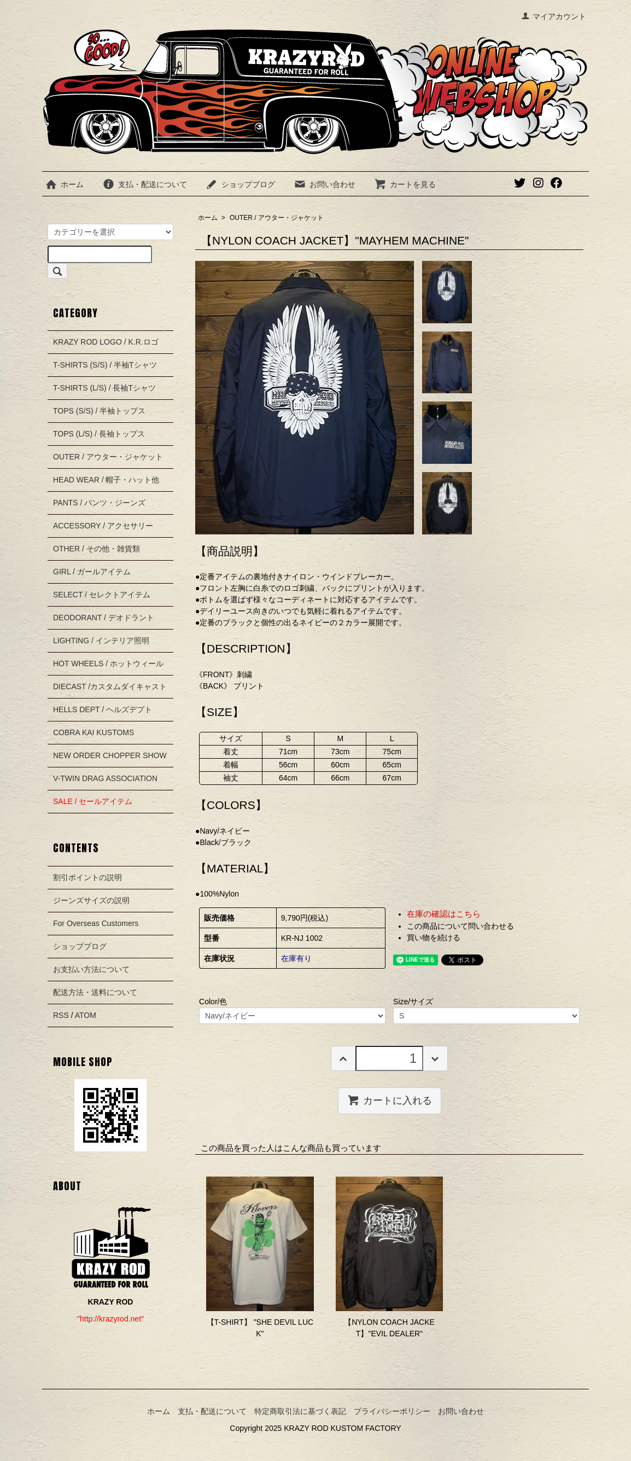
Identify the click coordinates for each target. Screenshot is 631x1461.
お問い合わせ (324, 184)
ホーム (64, 184)
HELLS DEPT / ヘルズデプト (102, 709)
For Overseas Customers (95, 923)
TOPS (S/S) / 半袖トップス (99, 410)
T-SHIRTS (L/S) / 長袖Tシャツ (104, 387)
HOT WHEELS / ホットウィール (108, 663)
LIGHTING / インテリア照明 (101, 640)
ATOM (85, 1015)
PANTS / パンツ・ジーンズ (99, 502)
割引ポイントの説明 (87, 877)
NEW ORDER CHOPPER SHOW (110, 755)
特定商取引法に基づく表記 (300, 1411)
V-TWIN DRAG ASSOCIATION (105, 778)
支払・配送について (144, 184)
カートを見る (405, 184)
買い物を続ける (433, 937)
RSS (61, 1015)
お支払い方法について (91, 969)
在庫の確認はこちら (444, 913)
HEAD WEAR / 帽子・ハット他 (106, 479)
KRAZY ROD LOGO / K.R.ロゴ (106, 341)
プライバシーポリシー (392, 1411)
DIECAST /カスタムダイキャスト (110, 686)
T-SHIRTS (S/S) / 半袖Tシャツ (105, 364)
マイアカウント (553, 16)
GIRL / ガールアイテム (92, 571)
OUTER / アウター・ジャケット (277, 218)
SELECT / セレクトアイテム (101, 594)
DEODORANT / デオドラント (103, 617)
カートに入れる (389, 1100)
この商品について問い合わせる (460, 926)
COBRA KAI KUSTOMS (93, 732)
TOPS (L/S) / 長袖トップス (99, 433)
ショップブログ (240, 184)
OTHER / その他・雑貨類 (96, 548)
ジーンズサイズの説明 (91, 900)
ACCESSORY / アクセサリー (103, 525)
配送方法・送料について (95, 992)
